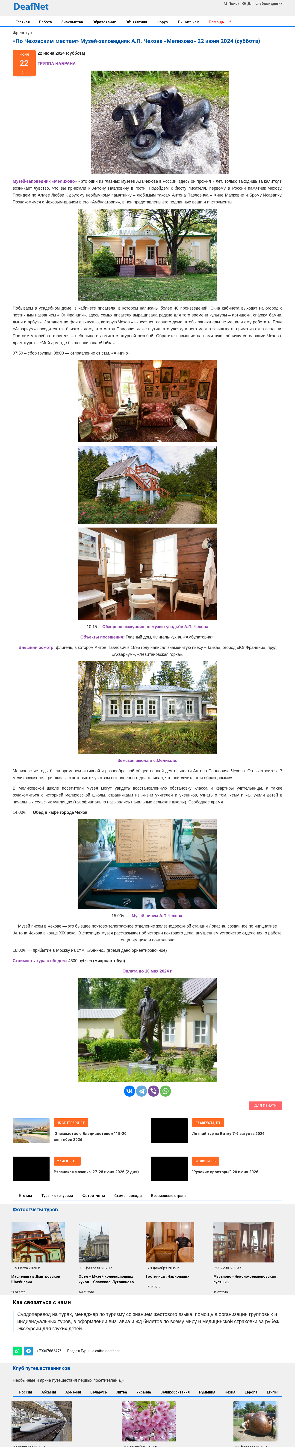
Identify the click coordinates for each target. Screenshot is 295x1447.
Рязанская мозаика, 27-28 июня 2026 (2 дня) (96, 1172)
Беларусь (98, 1392)
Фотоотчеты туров (35, 1209)
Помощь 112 (220, 22)
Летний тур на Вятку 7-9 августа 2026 (228, 1133)
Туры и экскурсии (57, 1195)
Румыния (207, 1392)
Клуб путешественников (41, 1368)
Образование (104, 22)
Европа (251, 1392)
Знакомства (72, 22)
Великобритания (175, 1392)
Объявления (136, 22)
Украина (143, 1392)
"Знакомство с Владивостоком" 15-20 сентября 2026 (90, 1136)
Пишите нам (188, 22)
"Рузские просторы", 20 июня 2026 (225, 1172)
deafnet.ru (113, 1351)
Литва (121, 1392)
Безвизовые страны (169, 1195)
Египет (273, 1392)
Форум (162, 22)
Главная (23, 22)
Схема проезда (128, 1195)
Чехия (230, 1392)
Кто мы (25, 1195)
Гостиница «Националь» (167, 1276)
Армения (73, 1392)
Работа (45, 22)
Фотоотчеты (93, 1195)
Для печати (265, 1105)
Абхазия (48, 1392)
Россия (25, 1392)
